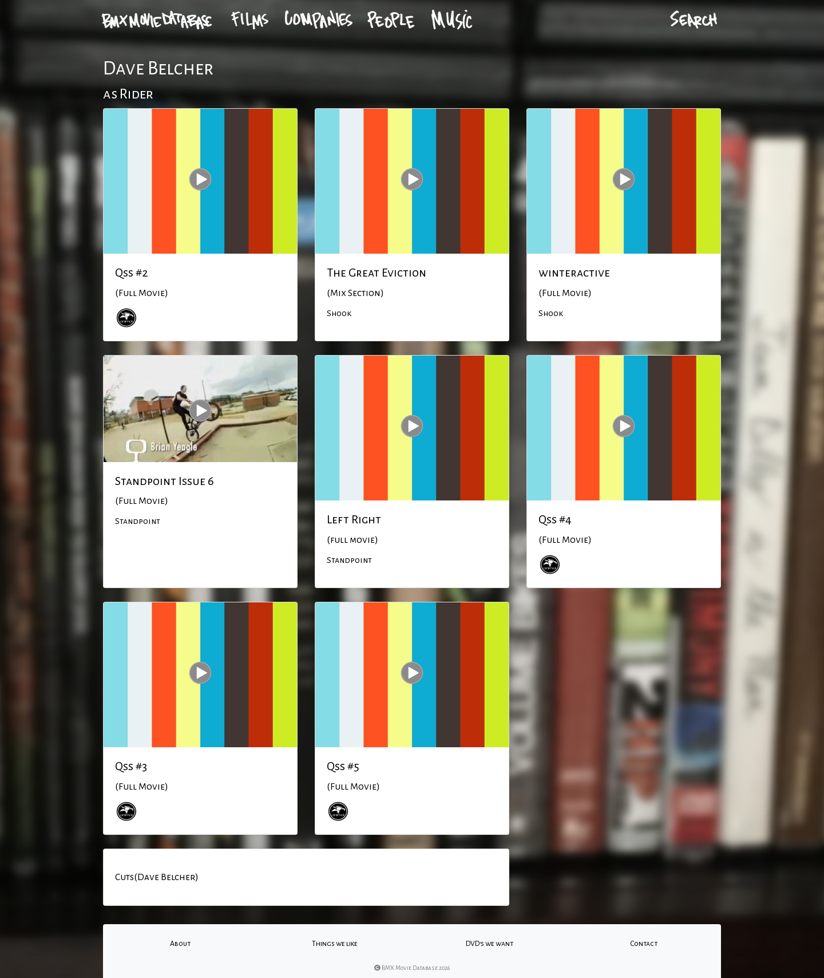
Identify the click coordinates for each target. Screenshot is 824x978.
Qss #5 (343, 766)
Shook (339, 313)
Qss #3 (131, 766)
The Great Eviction (376, 272)
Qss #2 (131, 272)
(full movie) (352, 540)
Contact (643, 944)
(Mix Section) (355, 293)
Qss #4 (555, 519)
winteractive (574, 272)
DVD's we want (489, 944)
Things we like (335, 944)
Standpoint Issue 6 (164, 481)
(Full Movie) (141, 293)
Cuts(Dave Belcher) (157, 877)
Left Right (354, 519)
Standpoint (137, 521)
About (180, 944)
